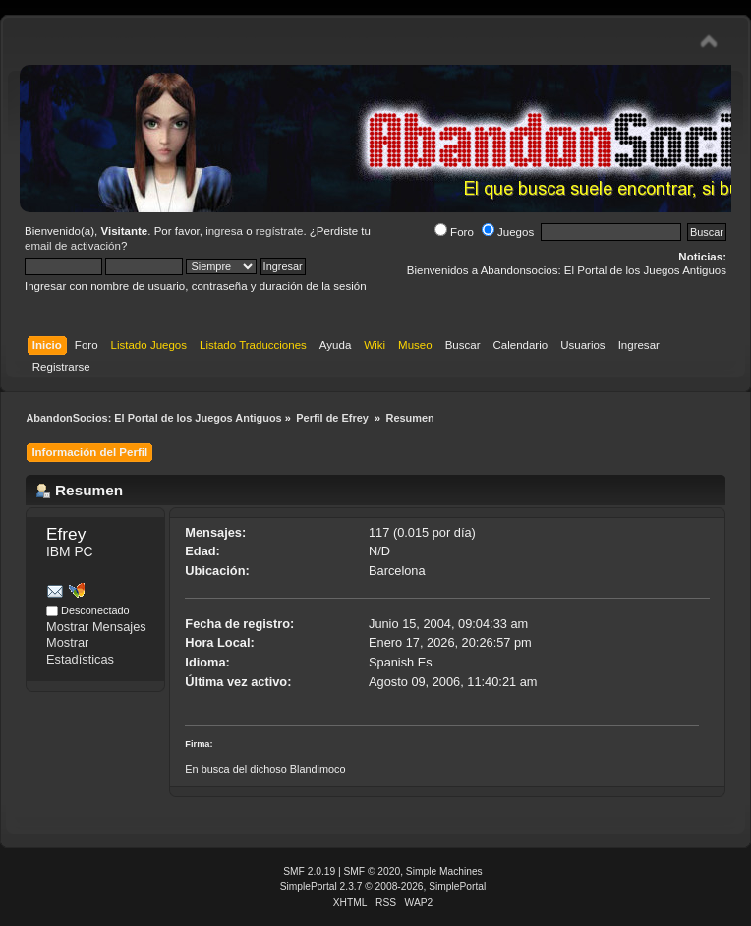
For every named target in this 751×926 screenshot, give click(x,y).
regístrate (280, 231)
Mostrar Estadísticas (80, 650)
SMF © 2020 (372, 871)
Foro (454, 232)
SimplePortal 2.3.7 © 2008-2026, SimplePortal (383, 886)
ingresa (224, 231)
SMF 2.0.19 (309, 871)
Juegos (508, 232)
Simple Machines (444, 871)
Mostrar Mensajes (96, 626)
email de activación (73, 246)
